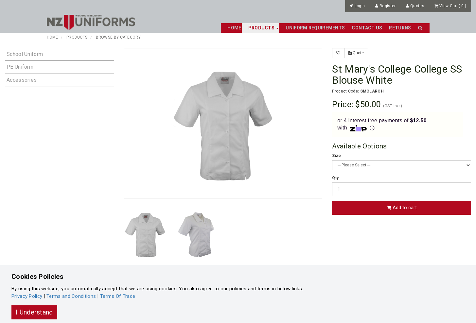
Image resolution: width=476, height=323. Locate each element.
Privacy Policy (26, 296)
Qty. (336, 178)
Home (234, 27)
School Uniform (25, 54)
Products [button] (263, 27)
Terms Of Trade (117, 296)
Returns (400, 27)
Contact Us (367, 27)
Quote (356, 53)
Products (76, 37)
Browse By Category (118, 37)
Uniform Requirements (315, 27)
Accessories (22, 80)
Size (336, 155)
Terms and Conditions (71, 296)
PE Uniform (20, 67)
